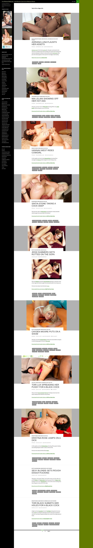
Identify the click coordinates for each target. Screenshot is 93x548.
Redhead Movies (4, 89)
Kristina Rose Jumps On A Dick (46, 439)
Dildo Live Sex (4, 109)
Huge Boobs (4, 83)
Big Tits (33, 38)
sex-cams (73, 1)
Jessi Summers (35, 296)
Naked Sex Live (4, 132)
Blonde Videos (4, 76)
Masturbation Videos (5, 88)
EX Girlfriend (4, 79)
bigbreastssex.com (41, 490)
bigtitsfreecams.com (47, 293)
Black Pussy (4, 73)
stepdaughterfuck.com (54, 524)
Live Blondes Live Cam (5, 126)
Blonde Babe (34, 201)
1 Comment (54, 336)
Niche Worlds (4, 161)
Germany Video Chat (5, 115)
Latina (44, 50)
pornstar (41, 296)
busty (52, 115)
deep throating (36, 168)
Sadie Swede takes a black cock (7, 58)
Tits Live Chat (4, 141)
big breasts (55, 53)
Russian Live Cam (5, 138)
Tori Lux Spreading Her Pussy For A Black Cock (45, 386)
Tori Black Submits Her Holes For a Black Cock (45, 504)
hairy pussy (35, 459)
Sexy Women (49, 468)
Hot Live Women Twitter (6, 152)
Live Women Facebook (5, 153)
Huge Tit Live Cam (5, 121)
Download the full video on (42, 518)
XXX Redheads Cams (5, 142)
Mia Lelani (53, 117)
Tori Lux (34, 404)
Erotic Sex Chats (4, 110)
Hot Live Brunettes (5, 118)
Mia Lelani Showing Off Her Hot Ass (45, 99)
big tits (48, 115)
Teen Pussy (3, 92)
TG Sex (3, 167)
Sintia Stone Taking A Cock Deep (44, 204)
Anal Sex (33, 382)
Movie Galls (4, 158)
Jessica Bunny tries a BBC (6, 60)
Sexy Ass (54, 38)
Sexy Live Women (5, 165)
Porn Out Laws (4, 162)
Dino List (3, 149)
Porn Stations (4, 164)
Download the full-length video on (43, 111)
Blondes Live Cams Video (6, 104)
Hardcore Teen (4, 80)
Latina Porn (4, 86)
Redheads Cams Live (5, 135)
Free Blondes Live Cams (6, 112)
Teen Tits (3, 94)
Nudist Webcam (4, 133)
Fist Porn (3, 150)
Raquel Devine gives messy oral (7, 54)
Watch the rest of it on (39, 57)
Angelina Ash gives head (6, 64)
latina (39, 63)
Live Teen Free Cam (5, 130)
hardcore (35, 63)
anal (44, 401)
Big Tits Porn (4, 71)
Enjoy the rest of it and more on (42, 486)
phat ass (58, 117)
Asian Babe (34, 96)
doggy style (53, 62)
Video (34, 46)
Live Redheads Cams (5, 129)
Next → (49, 531)
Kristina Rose (52, 459)
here (48, 286)
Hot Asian (3, 82)
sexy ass (51, 403)
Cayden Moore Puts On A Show (46, 332)
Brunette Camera (5, 107)
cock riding (57, 115)
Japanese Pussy (4, 85)
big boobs (41, 62)
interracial (40, 403)
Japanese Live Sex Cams (6, 124)
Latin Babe (50, 38)
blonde (50, 220)
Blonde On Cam (4, 103)
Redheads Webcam (5, 136)
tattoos (56, 403)
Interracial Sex (45, 382)
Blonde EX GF (4, 74)
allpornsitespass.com (37, 115)
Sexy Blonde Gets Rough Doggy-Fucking (46, 471)
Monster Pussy (4, 156)
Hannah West (49, 168)
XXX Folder (4, 168)
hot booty (35, 170)
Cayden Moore (39, 350)
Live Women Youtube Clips (6, 155)
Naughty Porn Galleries (5, 159)
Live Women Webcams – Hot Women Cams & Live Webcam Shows (18, 1)
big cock (34, 523)
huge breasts (47, 117)
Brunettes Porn (4, 77)
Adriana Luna (34, 50)
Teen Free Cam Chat (5, 139)
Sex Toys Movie (4, 91)
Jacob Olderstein (49, 103)
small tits (46, 524)
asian (44, 115)
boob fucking (54, 490)
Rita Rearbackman (49, 46)
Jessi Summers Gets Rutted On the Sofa (43, 253)
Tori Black (35, 526)
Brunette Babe (38, 38)
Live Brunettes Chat (5, 127)
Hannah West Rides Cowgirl (43, 151)
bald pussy (45, 167)
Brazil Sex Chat (4, 106)
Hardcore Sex (44, 38)
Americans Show (4, 101)
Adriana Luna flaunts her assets (44, 43)
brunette (50, 167)
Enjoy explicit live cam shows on (43, 289)
